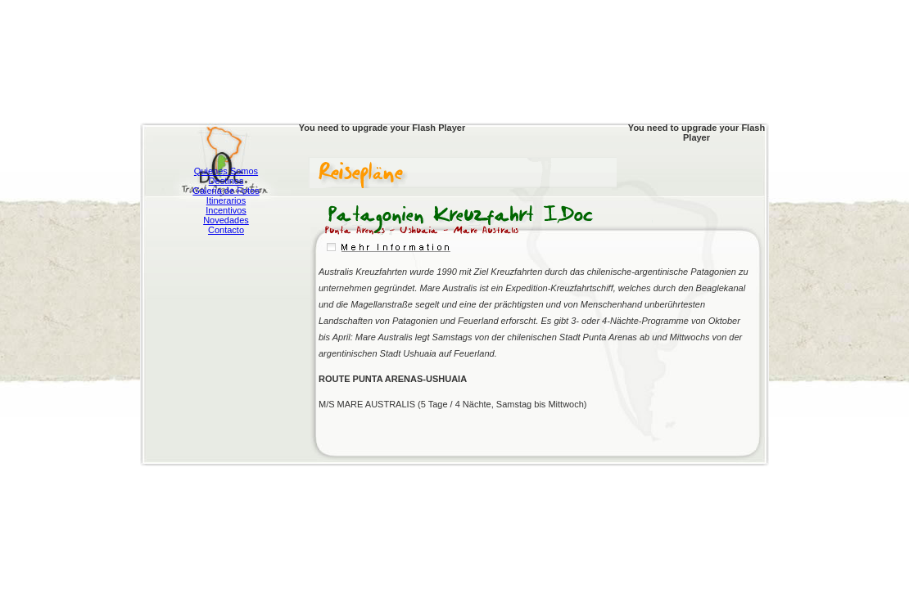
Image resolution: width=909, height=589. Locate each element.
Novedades (226, 220)
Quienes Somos (226, 171)
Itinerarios (226, 200)
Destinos (226, 181)
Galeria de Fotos (225, 191)
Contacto (226, 230)
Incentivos (226, 210)
